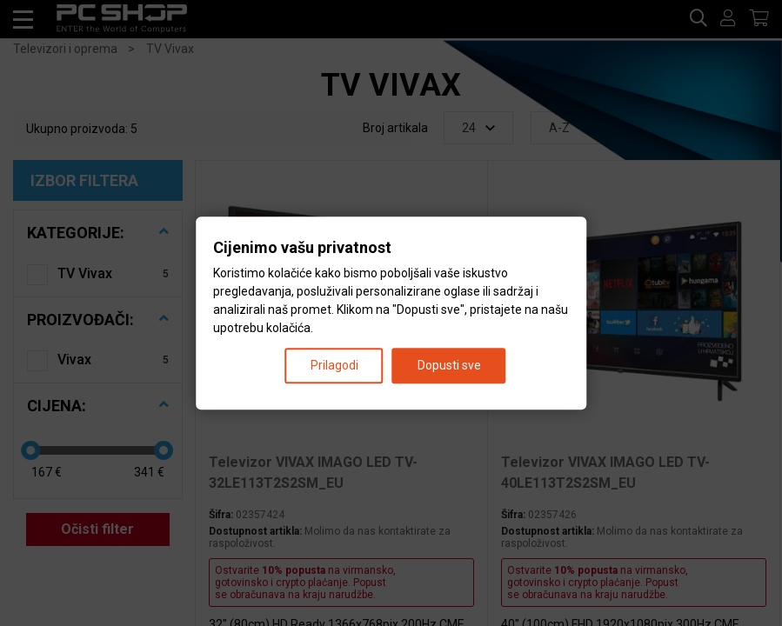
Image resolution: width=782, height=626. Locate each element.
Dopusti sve (449, 365)
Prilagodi (334, 365)
